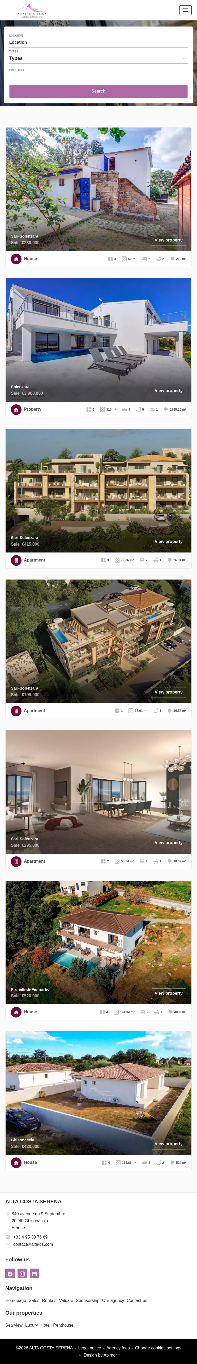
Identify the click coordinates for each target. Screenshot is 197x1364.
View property (169, 240)
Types (13, 51)
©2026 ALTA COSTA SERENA (44, 1348)
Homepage (31, 10)
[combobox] (98, 42)
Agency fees (118, 1348)
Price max (16, 70)
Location (16, 35)
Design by (101, 1355)
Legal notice (89, 1348)
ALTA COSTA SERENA (33, 1201)
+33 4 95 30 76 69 (30, 1237)
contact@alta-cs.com (33, 1244)
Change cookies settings (158, 1348)
